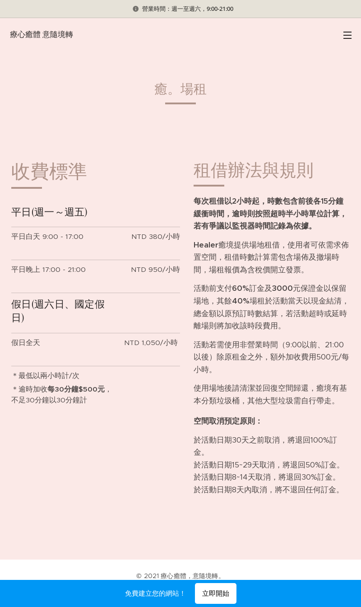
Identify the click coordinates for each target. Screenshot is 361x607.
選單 (347, 35)
